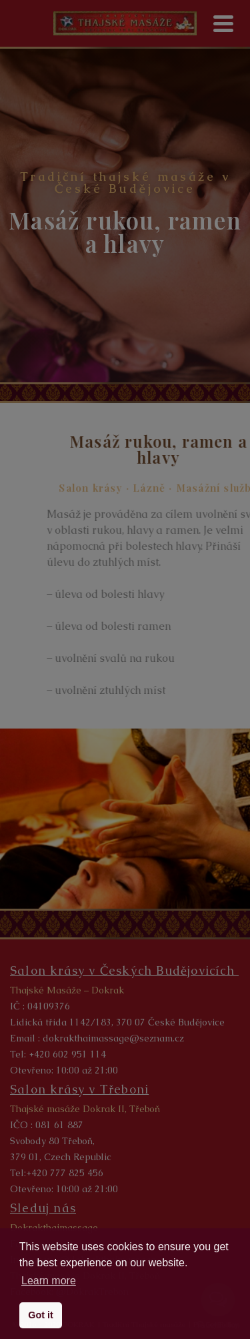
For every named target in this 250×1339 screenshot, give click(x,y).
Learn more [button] (48, 1280)
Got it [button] (40, 1315)
